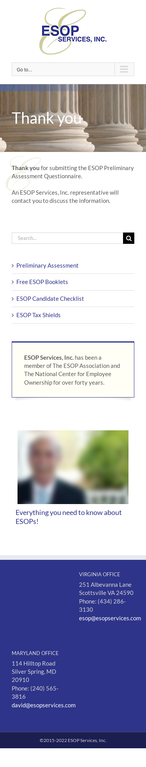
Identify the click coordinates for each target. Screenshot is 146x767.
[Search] (128, 238)
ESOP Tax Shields (38, 314)
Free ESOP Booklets (42, 281)
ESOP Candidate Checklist (50, 298)
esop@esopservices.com (110, 617)
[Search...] (67, 238)
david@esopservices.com (44, 704)
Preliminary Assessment (47, 265)
